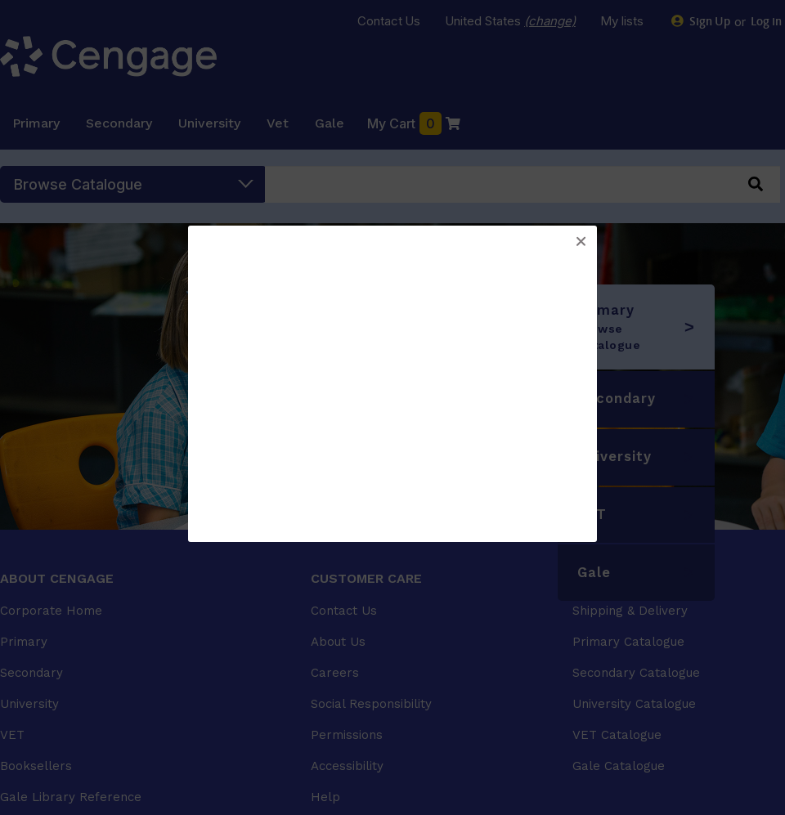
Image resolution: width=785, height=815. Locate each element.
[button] (580, 242)
